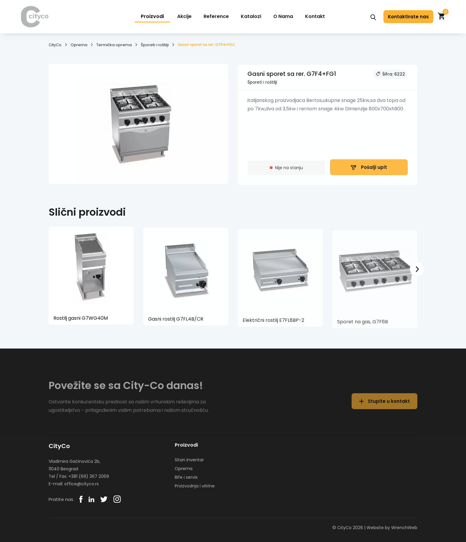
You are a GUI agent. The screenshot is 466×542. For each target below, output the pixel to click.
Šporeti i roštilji (155, 45)
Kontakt (315, 16)
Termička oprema (114, 45)
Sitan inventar (189, 460)
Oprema (79, 45)
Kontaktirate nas (408, 16)
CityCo (55, 45)
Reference (216, 16)
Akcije (184, 16)
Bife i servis (186, 477)
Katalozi (251, 16)
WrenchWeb (404, 528)
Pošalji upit (369, 170)
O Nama (283, 16)
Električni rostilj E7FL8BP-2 (273, 323)
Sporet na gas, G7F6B (362, 325)
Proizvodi (152, 16)
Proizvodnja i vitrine (195, 486)
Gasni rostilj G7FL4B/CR (175, 321)
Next (417, 269)
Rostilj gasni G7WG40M (80, 320)
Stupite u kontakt (384, 405)
